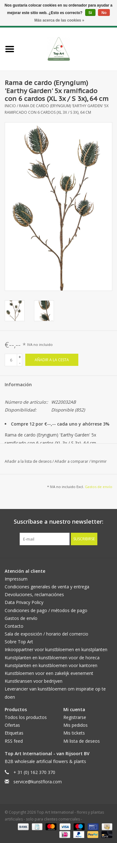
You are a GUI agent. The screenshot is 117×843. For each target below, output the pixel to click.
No (103, 13)
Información (18, 384)
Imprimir (99, 461)
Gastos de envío (98, 486)
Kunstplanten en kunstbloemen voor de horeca (52, 658)
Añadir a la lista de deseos (28, 461)
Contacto (14, 626)
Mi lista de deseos (81, 741)
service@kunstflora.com (37, 782)
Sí (90, 13)
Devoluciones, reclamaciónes (34, 594)
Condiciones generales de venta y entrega (47, 587)
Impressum (16, 579)
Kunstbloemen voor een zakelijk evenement (49, 673)
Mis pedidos (75, 725)
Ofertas (12, 725)
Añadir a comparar (72, 461)
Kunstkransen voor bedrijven (33, 681)
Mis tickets (74, 733)
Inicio (10, 105)
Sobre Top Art (19, 642)
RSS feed (14, 741)
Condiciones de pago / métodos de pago (46, 610)
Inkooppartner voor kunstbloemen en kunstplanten (56, 649)
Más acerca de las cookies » (59, 20)
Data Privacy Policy (24, 602)
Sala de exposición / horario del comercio (46, 634)
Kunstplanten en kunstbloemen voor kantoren (51, 665)
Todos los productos (26, 717)
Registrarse (74, 717)
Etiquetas (14, 733)
